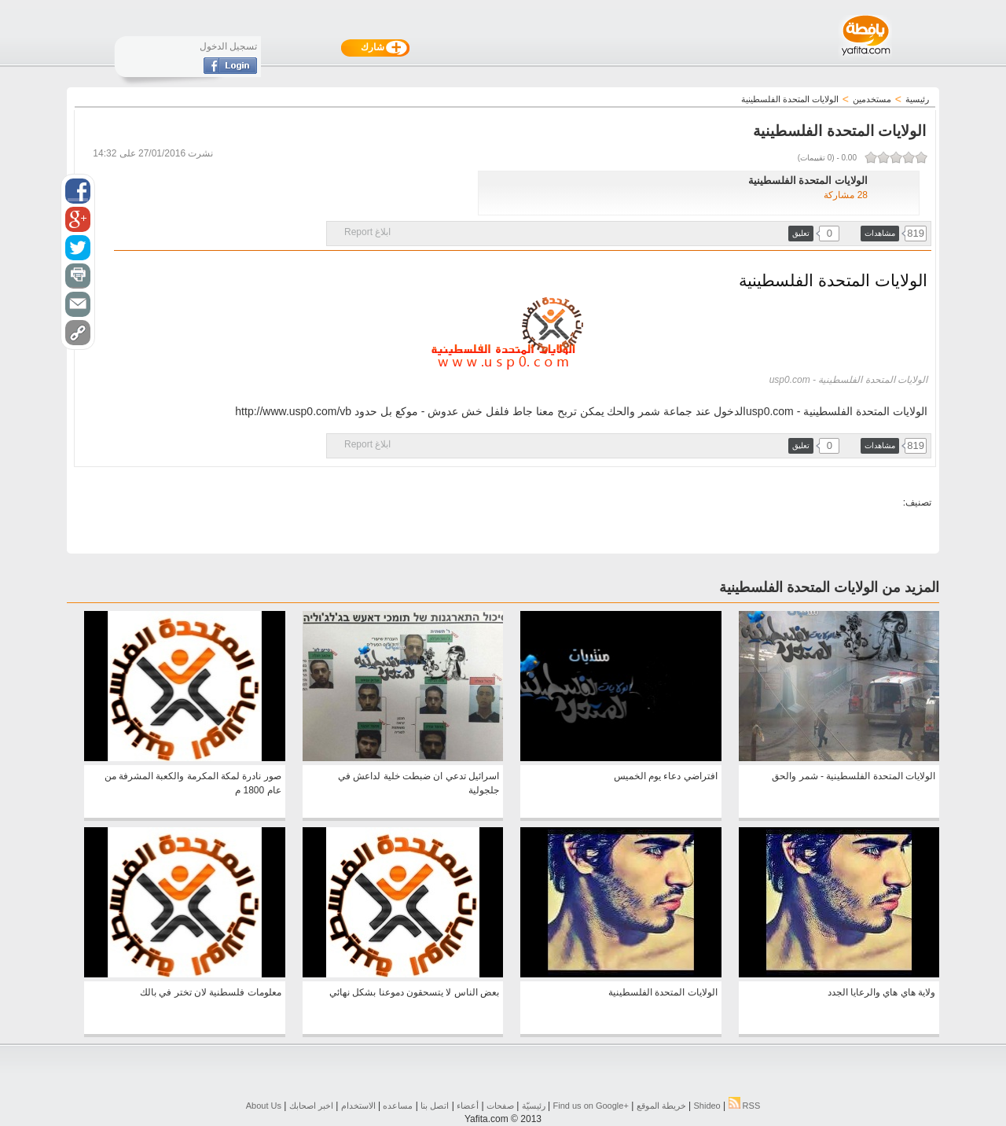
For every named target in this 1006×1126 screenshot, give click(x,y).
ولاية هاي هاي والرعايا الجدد (881, 992)
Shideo (706, 1105)
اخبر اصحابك (311, 1105)
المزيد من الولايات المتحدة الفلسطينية (829, 587)
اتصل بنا (434, 1105)
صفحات (500, 1105)
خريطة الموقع (661, 1105)
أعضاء (468, 1105)
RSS (745, 1105)
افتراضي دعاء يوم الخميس (666, 776)
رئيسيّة (533, 1105)
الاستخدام (358, 1105)
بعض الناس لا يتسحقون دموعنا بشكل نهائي (414, 992)
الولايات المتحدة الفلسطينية (663, 992)
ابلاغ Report (367, 231)
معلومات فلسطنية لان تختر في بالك (210, 992)
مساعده (398, 1105)
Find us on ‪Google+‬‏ (591, 1105)
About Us (263, 1105)
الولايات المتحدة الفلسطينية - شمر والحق (853, 776)
